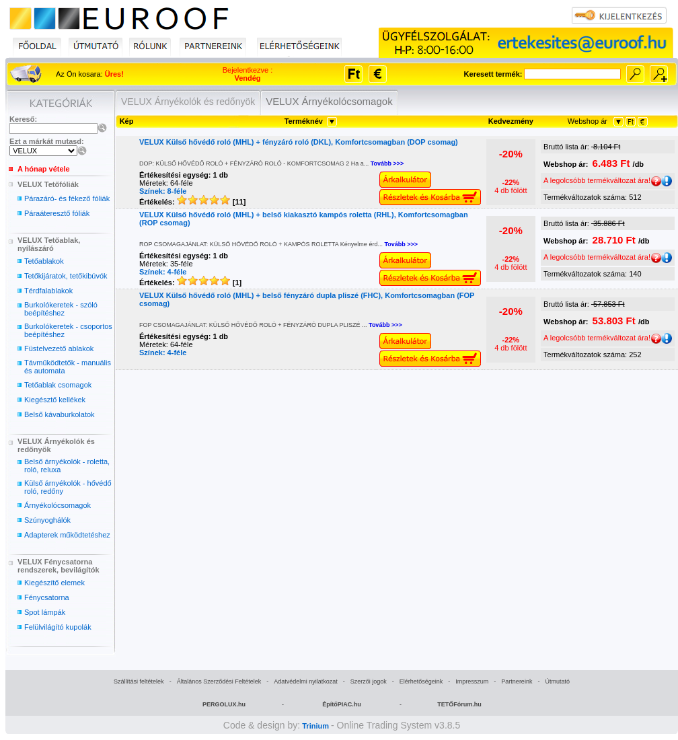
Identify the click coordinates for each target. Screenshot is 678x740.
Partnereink (516, 681)
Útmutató (557, 681)
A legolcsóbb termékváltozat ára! (602, 180)
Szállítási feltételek (139, 681)
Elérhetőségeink (421, 681)
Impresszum (471, 681)
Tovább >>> (387, 163)
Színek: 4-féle (162, 272)
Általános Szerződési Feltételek (219, 681)
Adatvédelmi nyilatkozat (306, 681)
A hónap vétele (43, 169)
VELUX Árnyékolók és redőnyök (188, 101)
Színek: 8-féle (162, 191)
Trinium (315, 726)
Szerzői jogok (368, 681)
